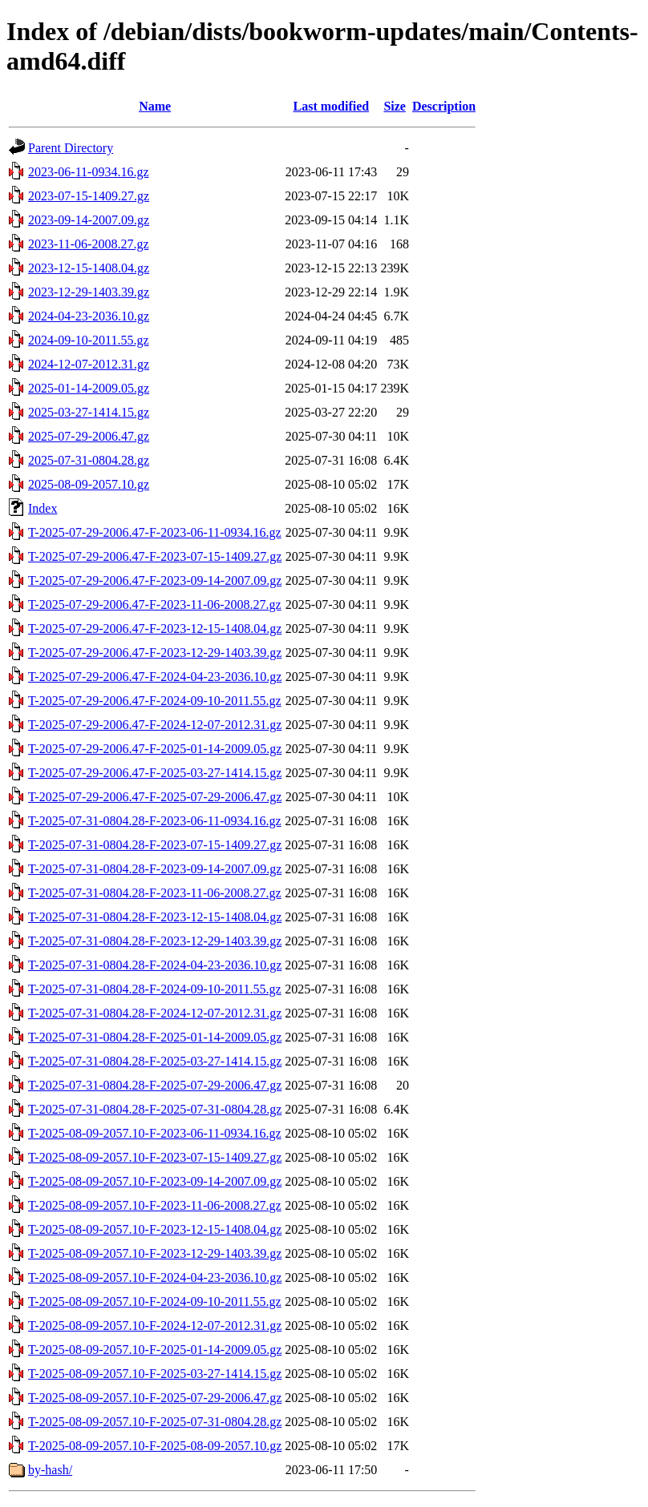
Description (444, 106)
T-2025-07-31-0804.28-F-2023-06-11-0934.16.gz (154, 821)
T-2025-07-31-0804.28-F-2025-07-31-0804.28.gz (154, 1109)
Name (155, 106)
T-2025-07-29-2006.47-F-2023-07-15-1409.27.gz (154, 556)
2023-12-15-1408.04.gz (88, 268)
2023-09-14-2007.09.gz (88, 220)
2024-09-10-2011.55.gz (88, 340)
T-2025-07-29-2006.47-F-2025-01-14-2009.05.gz (154, 749)
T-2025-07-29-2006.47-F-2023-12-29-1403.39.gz (154, 652)
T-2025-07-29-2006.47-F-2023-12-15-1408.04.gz (154, 628)
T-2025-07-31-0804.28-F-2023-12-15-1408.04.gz (154, 917)
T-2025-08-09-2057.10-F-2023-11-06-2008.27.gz (154, 1205)
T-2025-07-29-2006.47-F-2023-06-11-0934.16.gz (154, 532)
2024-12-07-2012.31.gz (88, 364)
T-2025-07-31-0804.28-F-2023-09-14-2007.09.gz (154, 869)
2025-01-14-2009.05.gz (88, 388)
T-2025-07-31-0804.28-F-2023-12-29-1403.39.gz (154, 941)
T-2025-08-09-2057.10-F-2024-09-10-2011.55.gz (154, 1301)
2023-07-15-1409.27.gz (88, 196)
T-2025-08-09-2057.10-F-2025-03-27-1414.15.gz (154, 1373)
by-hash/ (50, 1470)
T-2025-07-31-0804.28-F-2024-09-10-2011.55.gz (154, 989)
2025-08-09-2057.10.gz (88, 484)
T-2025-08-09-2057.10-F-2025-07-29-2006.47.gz (154, 1397)
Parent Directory (70, 148)
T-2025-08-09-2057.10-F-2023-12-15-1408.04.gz (154, 1229)
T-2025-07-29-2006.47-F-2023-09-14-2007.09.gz (154, 580)
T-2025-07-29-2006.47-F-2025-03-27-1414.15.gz (154, 773)
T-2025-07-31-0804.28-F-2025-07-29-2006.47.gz (154, 1085)
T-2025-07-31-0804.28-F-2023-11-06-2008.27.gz (154, 893)
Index (42, 508)
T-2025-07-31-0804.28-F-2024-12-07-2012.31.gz (154, 1013)
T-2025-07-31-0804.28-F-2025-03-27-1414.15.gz (154, 1061)
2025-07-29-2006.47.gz (88, 436)
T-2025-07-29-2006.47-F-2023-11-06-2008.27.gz (154, 604)
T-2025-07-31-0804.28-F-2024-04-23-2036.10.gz (154, 965)
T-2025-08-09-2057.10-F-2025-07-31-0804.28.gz (154, 1421)
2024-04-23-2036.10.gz (88, 316)
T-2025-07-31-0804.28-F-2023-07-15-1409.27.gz (154, 845)
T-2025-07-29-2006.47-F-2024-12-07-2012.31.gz (154, 724)
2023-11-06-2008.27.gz (88, 244)
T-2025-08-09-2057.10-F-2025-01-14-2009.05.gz (154, 1349)
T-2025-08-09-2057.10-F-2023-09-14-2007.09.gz (154, 1181)
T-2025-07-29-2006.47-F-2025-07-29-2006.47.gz (154, 797)
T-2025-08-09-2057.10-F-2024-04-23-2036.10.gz (154, 1277)
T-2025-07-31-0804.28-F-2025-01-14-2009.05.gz (154, 1037)
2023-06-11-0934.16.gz (88, 172)
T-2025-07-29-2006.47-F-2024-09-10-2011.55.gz (154, 700)
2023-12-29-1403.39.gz (88, 292)
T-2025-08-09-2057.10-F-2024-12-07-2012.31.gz (154, 1325)
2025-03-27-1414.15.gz (88, 412)
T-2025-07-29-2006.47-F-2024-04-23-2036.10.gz (154, 676)
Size (394, 106)
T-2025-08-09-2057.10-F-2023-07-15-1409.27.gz (154, 1157)
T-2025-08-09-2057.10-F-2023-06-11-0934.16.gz (154, 1133)
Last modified (331, 106)
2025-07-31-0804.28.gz (88, 460)
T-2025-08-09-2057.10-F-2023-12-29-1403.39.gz (154, 1253)
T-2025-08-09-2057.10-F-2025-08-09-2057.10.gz (154, 1446)
